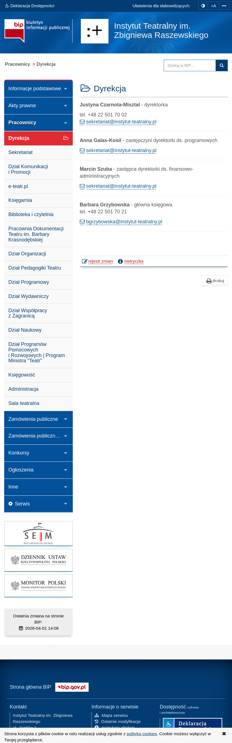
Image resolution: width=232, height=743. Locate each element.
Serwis (19, 504)
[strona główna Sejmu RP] (38, 533)
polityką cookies (142, 733)
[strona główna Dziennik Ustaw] (38, 560)
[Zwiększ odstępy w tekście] (224, 6)
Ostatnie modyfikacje (118, 721)
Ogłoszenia (20, 470)
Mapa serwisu (111, 715)
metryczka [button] (130, 261)
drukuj (214, 280)
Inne (13, 487)
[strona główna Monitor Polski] (38, 586)
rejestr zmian (97, 262)
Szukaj (222, 65)
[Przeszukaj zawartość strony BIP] (190, 65)
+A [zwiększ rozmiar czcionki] (213, 5)
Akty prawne (22, 105)
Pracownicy (22, 122)
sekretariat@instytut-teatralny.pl (121, 121)
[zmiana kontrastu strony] (203, 6)
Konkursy (18, 453)
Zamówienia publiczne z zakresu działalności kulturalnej (40, 436)
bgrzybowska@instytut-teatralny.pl (124, 221)
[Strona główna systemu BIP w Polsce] (72, 687)
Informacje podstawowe (34, 88)
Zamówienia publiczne (33, 419)
